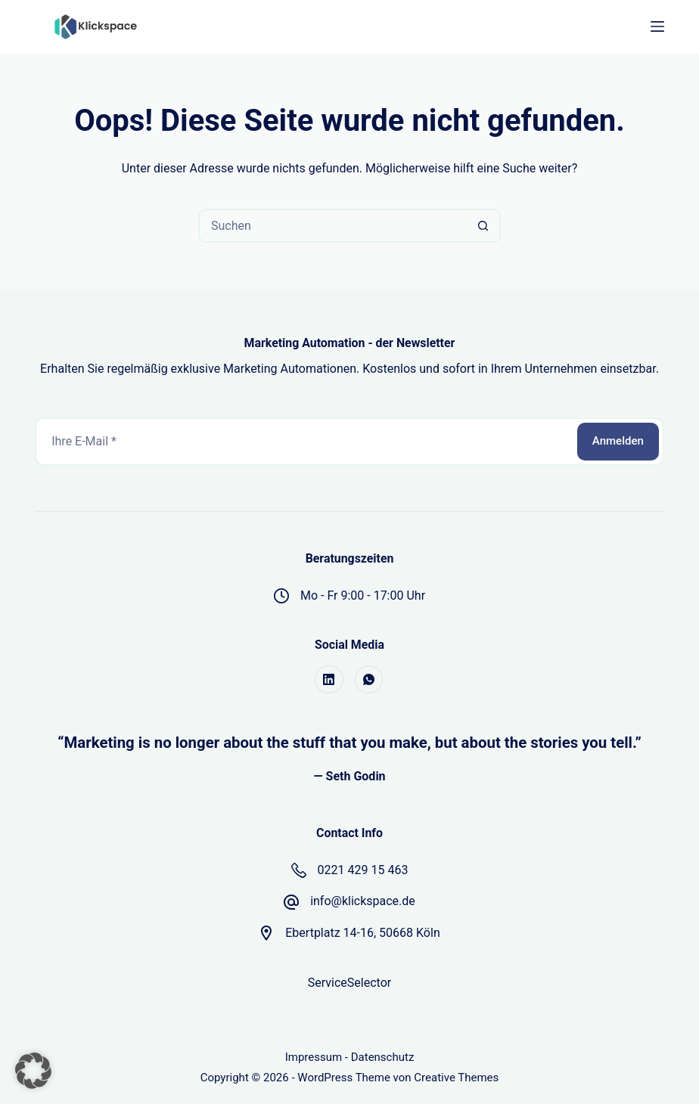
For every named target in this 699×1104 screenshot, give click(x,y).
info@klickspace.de (362, 901)
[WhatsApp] (369, 679)
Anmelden (618, 441)
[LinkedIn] (329, 679)
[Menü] (657, 26)
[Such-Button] (484, 226)
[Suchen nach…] (332, 226)
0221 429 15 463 (363, 870)
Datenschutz (383, 1057)
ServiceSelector (349, 982)
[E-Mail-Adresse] (305, 442)
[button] (33, 1070)
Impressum (313, 1057)
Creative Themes (456, 1077)
